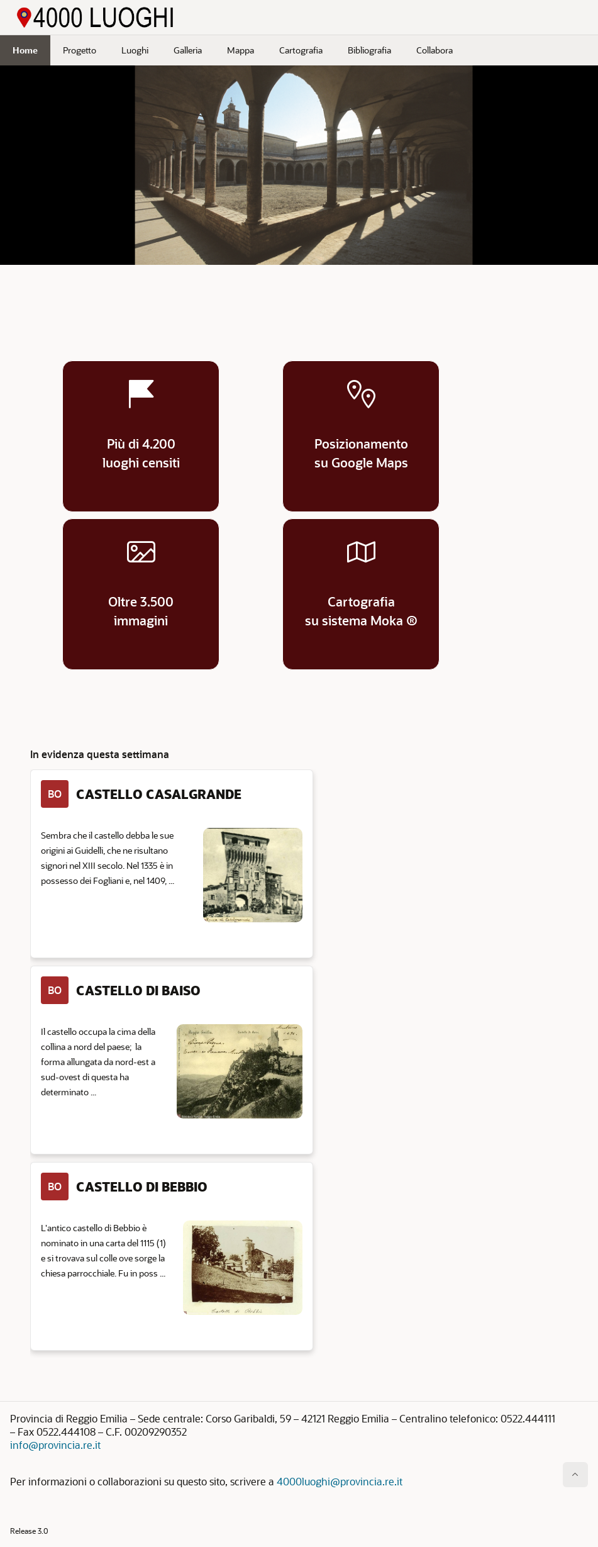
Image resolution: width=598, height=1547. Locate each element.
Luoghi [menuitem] (134, 50)
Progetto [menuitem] (79, 50)
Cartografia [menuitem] (301, 50)
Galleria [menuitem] (188, 50)
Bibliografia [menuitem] (369, 50)
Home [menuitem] (25, 50)
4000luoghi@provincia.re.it (339, 1481)
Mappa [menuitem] (240, 50)
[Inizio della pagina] (575, 1474)
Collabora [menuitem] (434, 50)
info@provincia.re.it (55, 1444)
